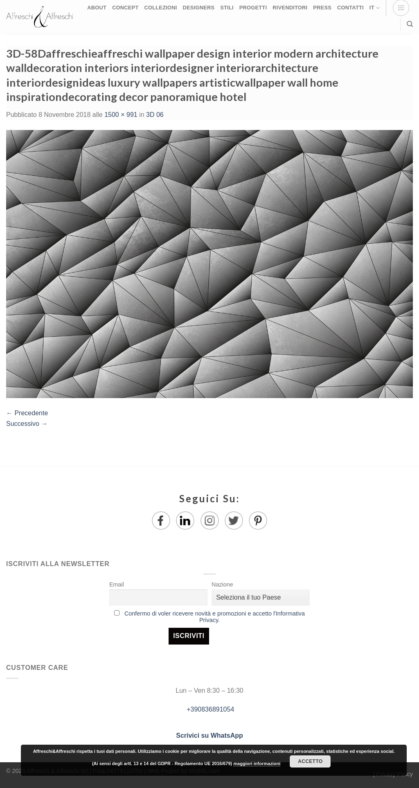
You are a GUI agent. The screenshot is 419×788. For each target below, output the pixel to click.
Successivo (26, 423)
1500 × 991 (120, 114)
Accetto (310, 761)
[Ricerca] (410, 24)
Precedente (27, 413)
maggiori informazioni (256, 763)
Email (116, 584)
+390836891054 (209, 709)
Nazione (222, 584)
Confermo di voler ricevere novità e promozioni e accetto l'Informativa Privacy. (214, 616)
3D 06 (155, 114)
